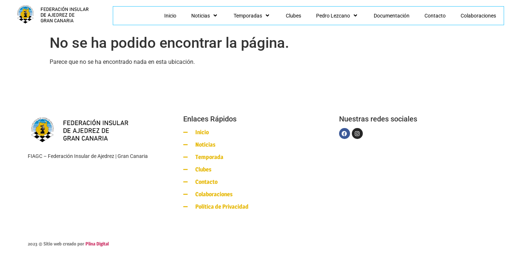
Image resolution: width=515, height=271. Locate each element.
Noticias (205, 15)
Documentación (392, 16)
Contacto (435, 16)
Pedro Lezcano (337, 15)
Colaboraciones (478, 16)
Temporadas (252, 15)
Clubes (293, 16)
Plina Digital (97, 244)
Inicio (170, 16)
